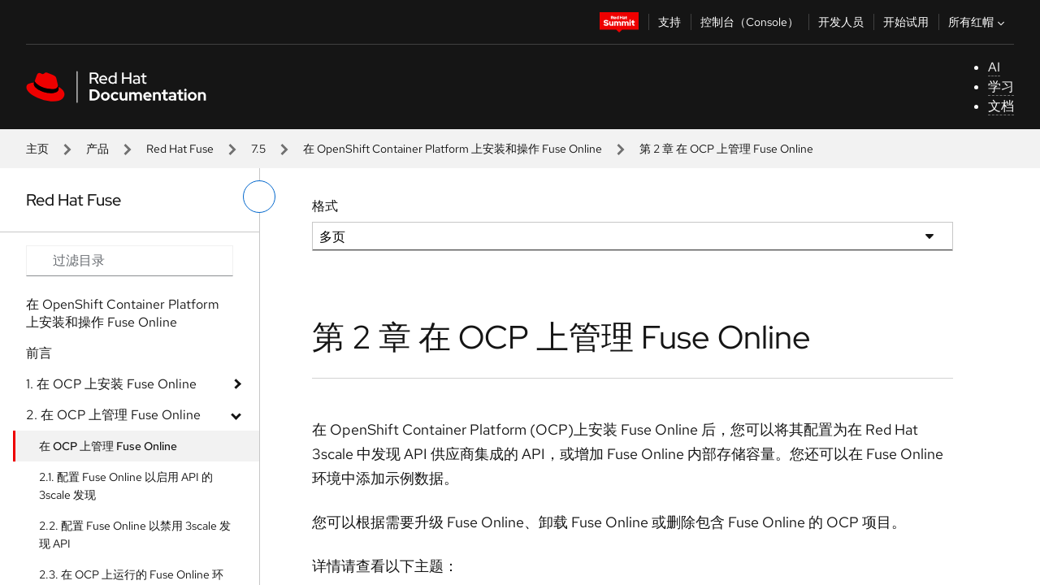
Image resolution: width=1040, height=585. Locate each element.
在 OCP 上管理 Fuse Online (108, 446)
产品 (97, 148)
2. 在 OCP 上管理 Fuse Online (113, 414)
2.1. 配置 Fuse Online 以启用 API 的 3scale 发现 (126, 486)
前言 (39, 353)
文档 (1001, 106)
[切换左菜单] (259, 196)
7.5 (258, 148)
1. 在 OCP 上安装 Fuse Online (111, 383)
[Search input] (129, 260)
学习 (1001, 86)
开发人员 (841, 22)
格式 (325, 205)
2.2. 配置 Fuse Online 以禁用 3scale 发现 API (135, 534)
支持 (669, 22)
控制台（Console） (749, 22)
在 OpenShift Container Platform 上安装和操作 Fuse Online (452, 148)
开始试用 (906, 22)
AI (994, 67)
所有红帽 (978, 22)
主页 (37, 148)
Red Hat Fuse (180, 148)
